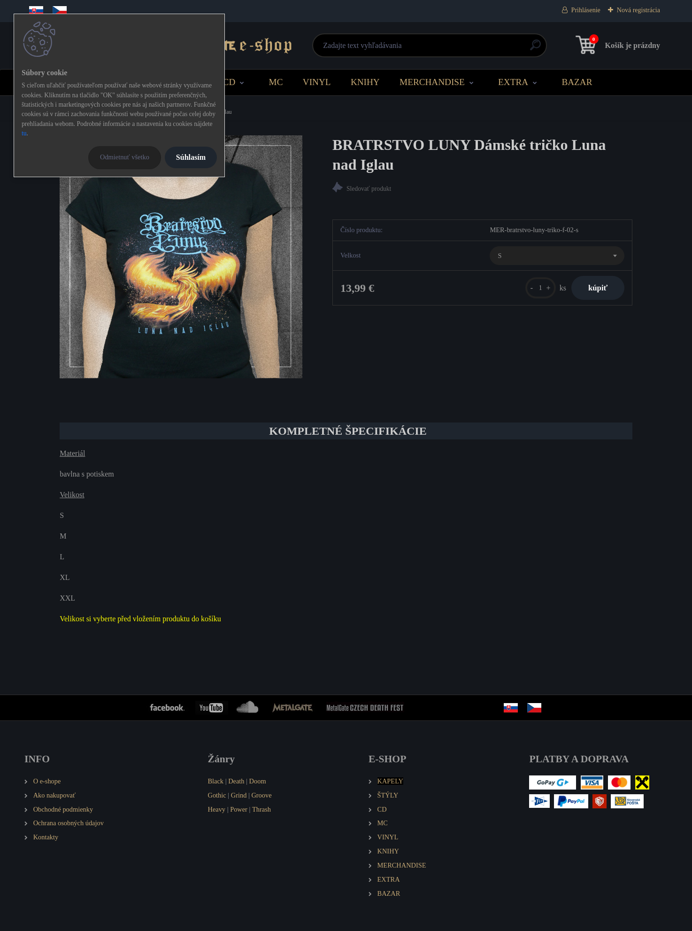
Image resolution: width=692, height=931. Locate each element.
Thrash (261, 809)
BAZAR (576, 82)
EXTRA (513, 82)
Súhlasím (191, 157)
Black (216, 781)
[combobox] (557, 257)
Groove (261, 795)
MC (276, 82)
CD (229, 82)
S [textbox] (499, 256)
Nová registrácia (638, 10)
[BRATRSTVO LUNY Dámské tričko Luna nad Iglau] (181, 256)
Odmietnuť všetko (124, 157)
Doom (257, 781)
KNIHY (365, 82)
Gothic (217, 795)
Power (238, 809)
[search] (459, 48)
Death (236, 781)
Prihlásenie (585, 10)
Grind (239, 795)
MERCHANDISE (432, 82)
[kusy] (535, 289)
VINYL (317, 82)
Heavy (217, 809)
